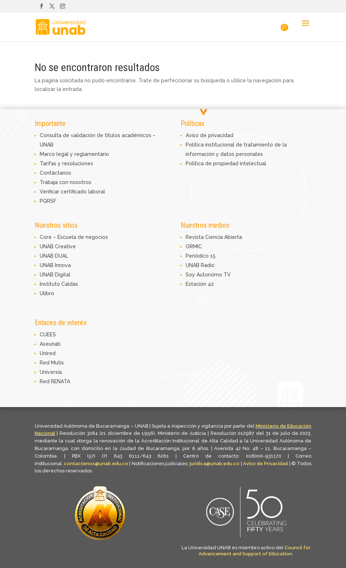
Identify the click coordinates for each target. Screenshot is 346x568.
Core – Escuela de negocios (74, 237)
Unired (48, 353)
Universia (51, 372)
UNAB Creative (58, 246)
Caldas (69, 284)
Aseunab (50, 344)
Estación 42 (200, 284)
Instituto (50, 284)
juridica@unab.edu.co (214, 463)
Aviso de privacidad (209, 135)
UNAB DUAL (54, 256)
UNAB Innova (55, 265)
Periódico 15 (201, 256)
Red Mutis (52, 363)
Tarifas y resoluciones (66, 163)
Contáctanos (55, 173)
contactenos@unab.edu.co (96, 463)
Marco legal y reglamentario (74, 154)
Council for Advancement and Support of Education (255, 550)
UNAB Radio (200, 265)
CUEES (48, 334)
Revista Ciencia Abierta (214, 237)
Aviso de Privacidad (266, 463)
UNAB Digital (55, 275)
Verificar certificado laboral (72, 192)
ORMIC (194, 246)
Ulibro (47, 293)
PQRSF (48, 201)
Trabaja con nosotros (65, 182)
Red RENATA (55, 381)
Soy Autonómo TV (208, 275)
